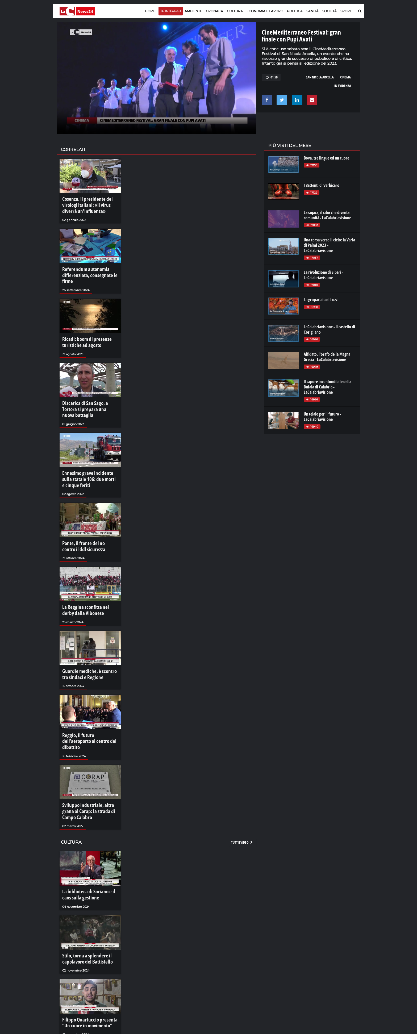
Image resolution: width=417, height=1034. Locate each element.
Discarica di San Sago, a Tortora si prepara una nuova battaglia (89, 390)
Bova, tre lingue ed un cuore (326, 158)
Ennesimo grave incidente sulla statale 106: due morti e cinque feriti (87, 454)
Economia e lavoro (265, 11)
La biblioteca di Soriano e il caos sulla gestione (88, 846)
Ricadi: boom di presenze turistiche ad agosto (82, 329)
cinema (345, 77)
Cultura (235, 11)
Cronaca (214, 11)
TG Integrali (170, 11)
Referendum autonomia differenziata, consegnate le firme (89, 268)
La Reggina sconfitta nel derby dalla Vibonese (86, 579)
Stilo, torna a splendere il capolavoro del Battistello (83, 907)
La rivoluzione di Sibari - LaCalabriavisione (323, 275)
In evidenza (342, 85)
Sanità (312, 11)
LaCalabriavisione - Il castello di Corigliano (329, 329)
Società (329, 11)
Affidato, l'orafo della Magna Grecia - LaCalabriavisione (327, 356)
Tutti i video (242, 794)
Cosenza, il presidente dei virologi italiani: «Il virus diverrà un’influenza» (89, 204)
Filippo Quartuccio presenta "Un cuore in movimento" (88, 968)
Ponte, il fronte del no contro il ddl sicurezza (87, 518)
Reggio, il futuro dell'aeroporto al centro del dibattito (89, 702)
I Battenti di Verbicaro (321, 185)
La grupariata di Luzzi (321, 300)
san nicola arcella (320, 77)
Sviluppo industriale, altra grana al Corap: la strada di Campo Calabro (88, 766)
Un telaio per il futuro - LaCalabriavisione (322, 416)
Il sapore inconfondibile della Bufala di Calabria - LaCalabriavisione (327, 387)
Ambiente (193, 11)
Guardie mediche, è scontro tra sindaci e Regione (87, 640)
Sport (346, 11)
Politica (295, 11)
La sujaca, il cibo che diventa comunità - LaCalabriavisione (327, 215)
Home (150, 11)
